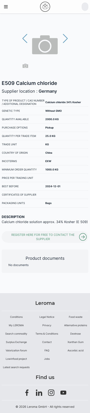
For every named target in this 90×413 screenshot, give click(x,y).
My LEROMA (16, 325)
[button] (65, 38)
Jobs (47, 358)
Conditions (16, 316)
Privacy (46, 325)
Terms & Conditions (46, 333)
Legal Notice (46, 316)
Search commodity (16, 333)
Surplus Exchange (16, 342)
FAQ (46, 350)
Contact (47, 342)
